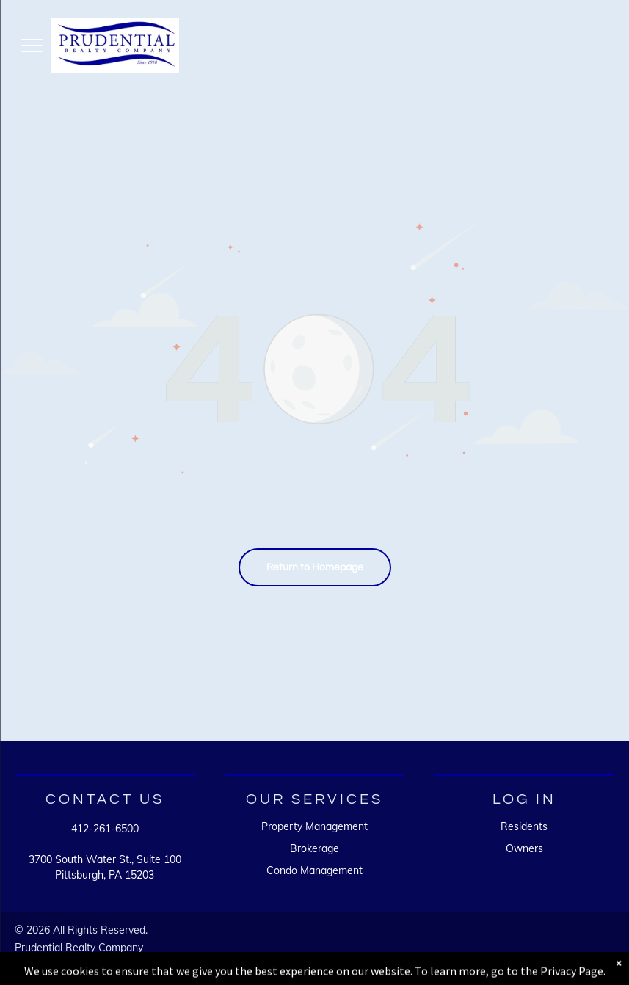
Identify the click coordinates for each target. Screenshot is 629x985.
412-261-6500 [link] (105, 828)
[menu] (32, 45)
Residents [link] (524, 826)
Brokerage (314, 848)
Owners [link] (524, 848)
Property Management (314, 826)
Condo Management (314, 870)
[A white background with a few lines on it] (468, 952)
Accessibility (91, 961)
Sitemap (34, 961)
